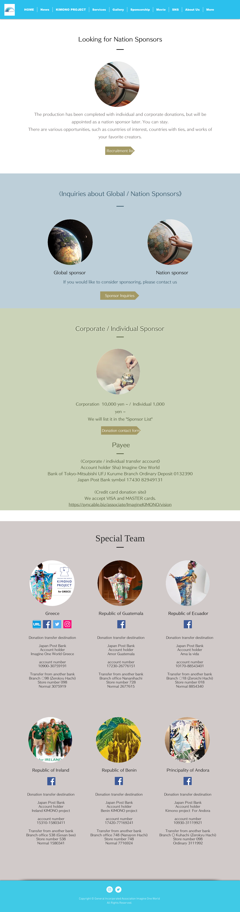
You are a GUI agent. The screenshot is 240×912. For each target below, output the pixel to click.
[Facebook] (47, 624)
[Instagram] (67, 624)
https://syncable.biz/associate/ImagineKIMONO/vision (120, 504)
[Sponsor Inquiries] (119, 295)
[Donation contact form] (121, 430)
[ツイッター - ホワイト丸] (118, 889)
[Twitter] (57, 624)
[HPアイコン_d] (37, 624)
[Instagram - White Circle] (109, 889)
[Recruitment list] (120, 151)
